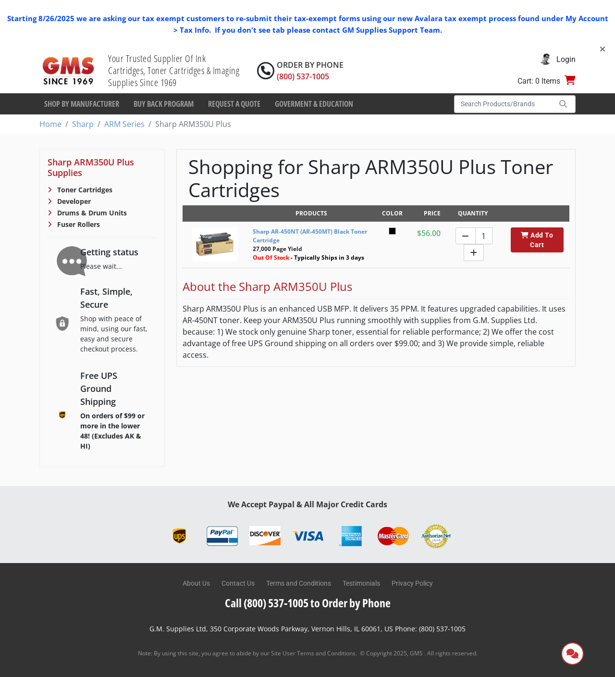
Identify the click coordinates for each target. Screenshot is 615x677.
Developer (73, 201)
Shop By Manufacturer (81, 104)
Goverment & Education (314, 104)
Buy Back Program (164, 104)
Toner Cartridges (83, 189)
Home (50, 124)
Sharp (83, 124)
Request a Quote (234, 104)
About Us (196, 583)
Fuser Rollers (77, 224)
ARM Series (124, 124)
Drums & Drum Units (91, 212)
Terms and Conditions (298, 583)
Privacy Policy (412, 583)
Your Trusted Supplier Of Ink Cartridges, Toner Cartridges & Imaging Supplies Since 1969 (173, 70)
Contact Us (238, 583)
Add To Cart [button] (537, 240)
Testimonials (361, 583)
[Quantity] (483, 235)
